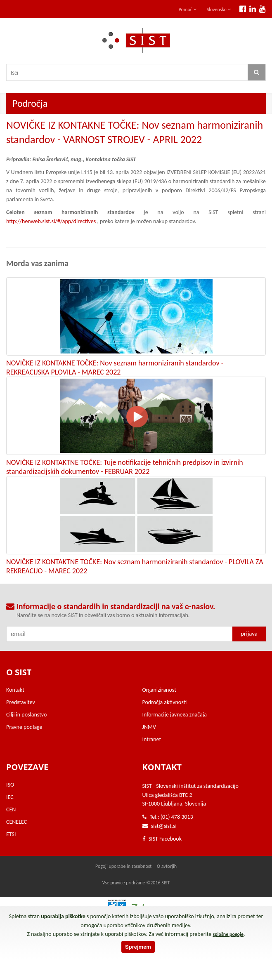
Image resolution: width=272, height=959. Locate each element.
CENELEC (16, 821)
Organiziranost (159, 689)
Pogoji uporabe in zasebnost (123, 866)
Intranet (151, 739)
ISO (10, 784)
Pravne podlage (24, 726)
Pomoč (188, 9)
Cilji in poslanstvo (26, 714)
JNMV (149, 726)
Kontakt (15, 689)
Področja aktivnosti (164, 702)
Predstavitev (20, 702)
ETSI (11, 834)
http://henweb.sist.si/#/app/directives (51, 221)
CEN (11, 809)
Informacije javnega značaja (174, 714)
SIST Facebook (162, 838)
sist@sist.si (164, 825)
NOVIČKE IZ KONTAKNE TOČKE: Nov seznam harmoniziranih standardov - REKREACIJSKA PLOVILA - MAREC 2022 (114, 367)
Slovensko (219, 9)
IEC (10, 797)
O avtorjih (167, 866)
